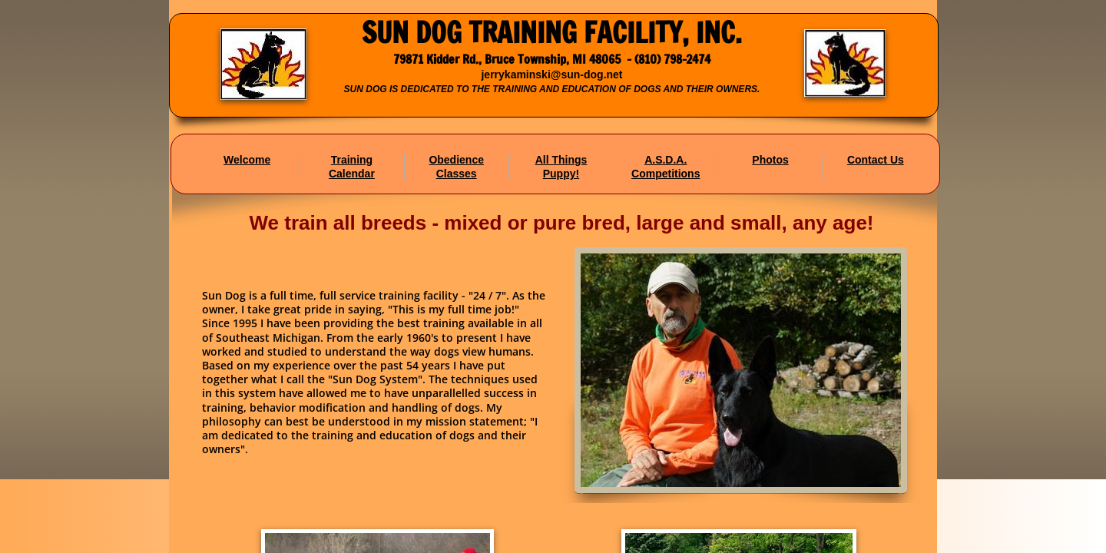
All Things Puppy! (561, 167)
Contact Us (875, 160)
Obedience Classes (456, 167)
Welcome (247, 160)
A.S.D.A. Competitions (665, 167)
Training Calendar (352, 167)
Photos (770, 160)
